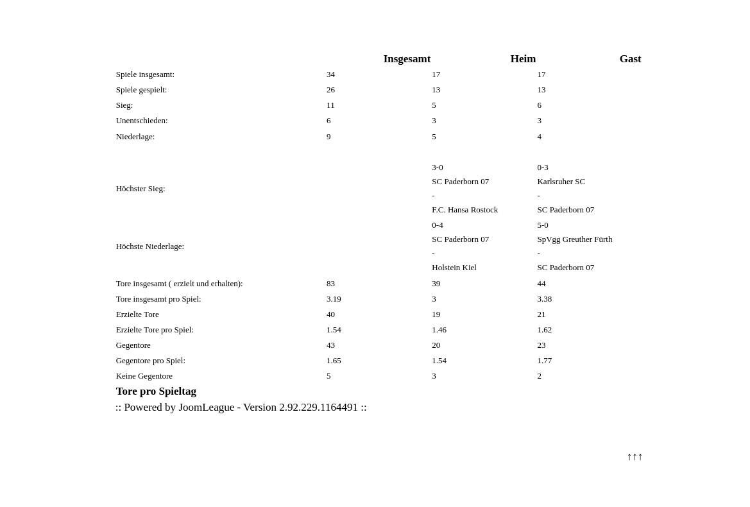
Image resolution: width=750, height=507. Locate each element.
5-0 (542, 225)
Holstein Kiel (454, 267)
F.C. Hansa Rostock (465, 209)
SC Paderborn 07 (460, 181)
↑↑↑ (635, 457)
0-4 (437, 225)
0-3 (542, 167)
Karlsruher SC (561, 181)
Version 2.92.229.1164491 (300, 407)
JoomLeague (206, 407)
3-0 (437, 167)
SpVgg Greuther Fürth (574, 239)
